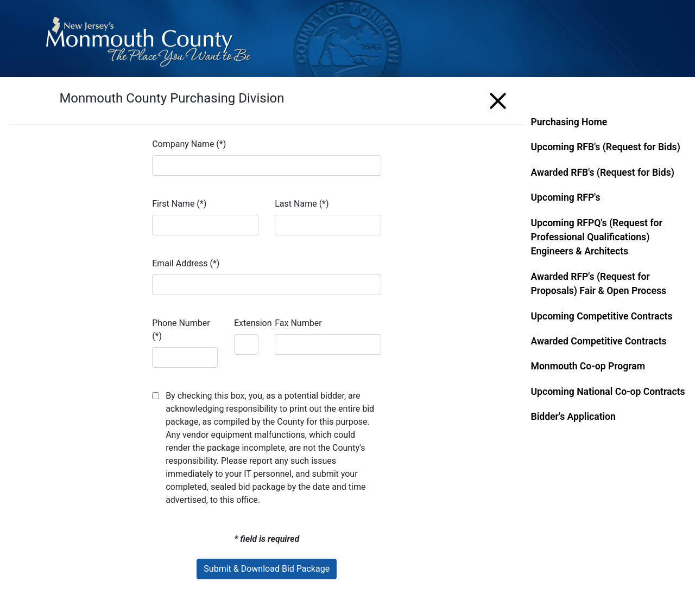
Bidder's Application (573, 416)
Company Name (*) (189, 144)
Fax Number (298, 323)
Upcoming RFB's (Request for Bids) (605, 147)
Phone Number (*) (181, 329)
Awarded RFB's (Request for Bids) (602, 172)
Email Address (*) (185, 263)
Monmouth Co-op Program (588, 366)
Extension (253, 323)
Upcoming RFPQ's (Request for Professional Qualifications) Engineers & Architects (596, 237)
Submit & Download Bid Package (267, 569)
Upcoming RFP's (566, 197)
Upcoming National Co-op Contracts (608, 391)
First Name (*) (179, 204)
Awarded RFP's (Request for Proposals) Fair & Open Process (599, 283)
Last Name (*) (301, 204)
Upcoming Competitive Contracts (602, 316)
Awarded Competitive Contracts (599, 341)
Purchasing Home (569, 122)
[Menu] (498, 99)
